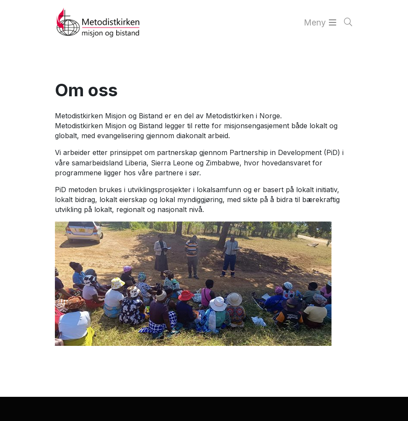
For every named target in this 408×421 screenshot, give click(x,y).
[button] (14, 409)
